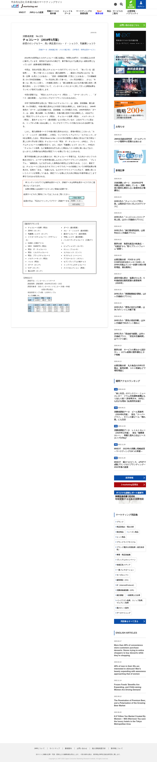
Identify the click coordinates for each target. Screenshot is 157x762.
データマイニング (123, 613)
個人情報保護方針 (99, 748)
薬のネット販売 (123, 608)
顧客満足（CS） (123, 580)
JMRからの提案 (36, 12)
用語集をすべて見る (129, 621)
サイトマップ (55, 748)
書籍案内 (68, 748)
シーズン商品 (133, 532)
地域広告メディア (123, 565)
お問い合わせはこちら (129, 25)
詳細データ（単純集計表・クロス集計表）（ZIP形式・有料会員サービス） (67, 50)
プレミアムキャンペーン (126, 560)
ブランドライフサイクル (126, 542)
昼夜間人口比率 (134, 595)
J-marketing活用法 (129, 485)
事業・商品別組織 (123, 555)
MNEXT (22, 12)
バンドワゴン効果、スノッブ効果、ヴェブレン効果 (130, 601)
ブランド (120, 522)
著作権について (117, 748)
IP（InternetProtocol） (126, 585)
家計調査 (120, 595)
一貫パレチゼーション (125, 570)
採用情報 (129, 478)
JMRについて (39, 748)
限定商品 (120, 532)
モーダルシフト (123, 575)
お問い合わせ (82, 748)
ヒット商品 (121, 537)
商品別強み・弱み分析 (125, 527)
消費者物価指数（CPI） (126, 590)
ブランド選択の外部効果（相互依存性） (130, 548)
